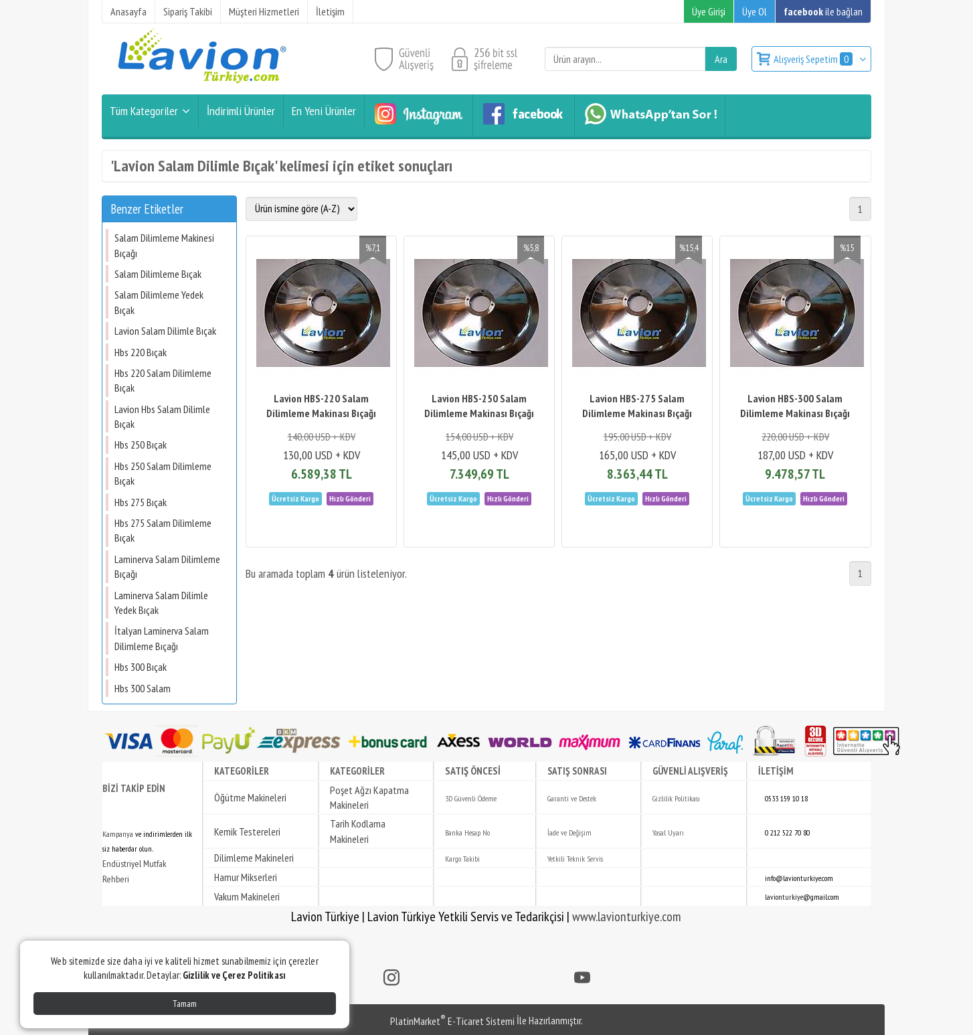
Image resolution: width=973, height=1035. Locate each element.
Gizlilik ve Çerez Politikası (234, 975)
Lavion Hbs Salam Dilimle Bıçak (162, 416)
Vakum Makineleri (247, 896)
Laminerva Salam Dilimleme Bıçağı (167, 566)
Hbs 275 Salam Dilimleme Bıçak (162, 530)
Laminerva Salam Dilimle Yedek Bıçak (161, 602)
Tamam (185, 1004)
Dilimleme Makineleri (254, 857)
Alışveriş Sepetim (814, 59)
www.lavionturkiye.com (626, 916)
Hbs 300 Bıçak (140, 666)
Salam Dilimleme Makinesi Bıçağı (164, 245)
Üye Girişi (708, 11)
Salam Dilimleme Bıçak (157, 274)
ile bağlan (823, 11)
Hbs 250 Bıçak (140, 444)
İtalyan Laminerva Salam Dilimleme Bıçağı (161, 638)
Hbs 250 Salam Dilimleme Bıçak (162, 473)
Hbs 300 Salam (142, 688)
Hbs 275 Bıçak (140, 502)
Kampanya (117, 834)
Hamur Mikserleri (245, 877)
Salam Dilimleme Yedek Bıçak (158, 302)
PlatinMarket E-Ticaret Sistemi (452, 1021)
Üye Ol (754, 11)
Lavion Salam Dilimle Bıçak (165, 330)
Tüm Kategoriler (144, 110)
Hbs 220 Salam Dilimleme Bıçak (162, 380)
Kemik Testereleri (247, 831)
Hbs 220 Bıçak (140, 352)
